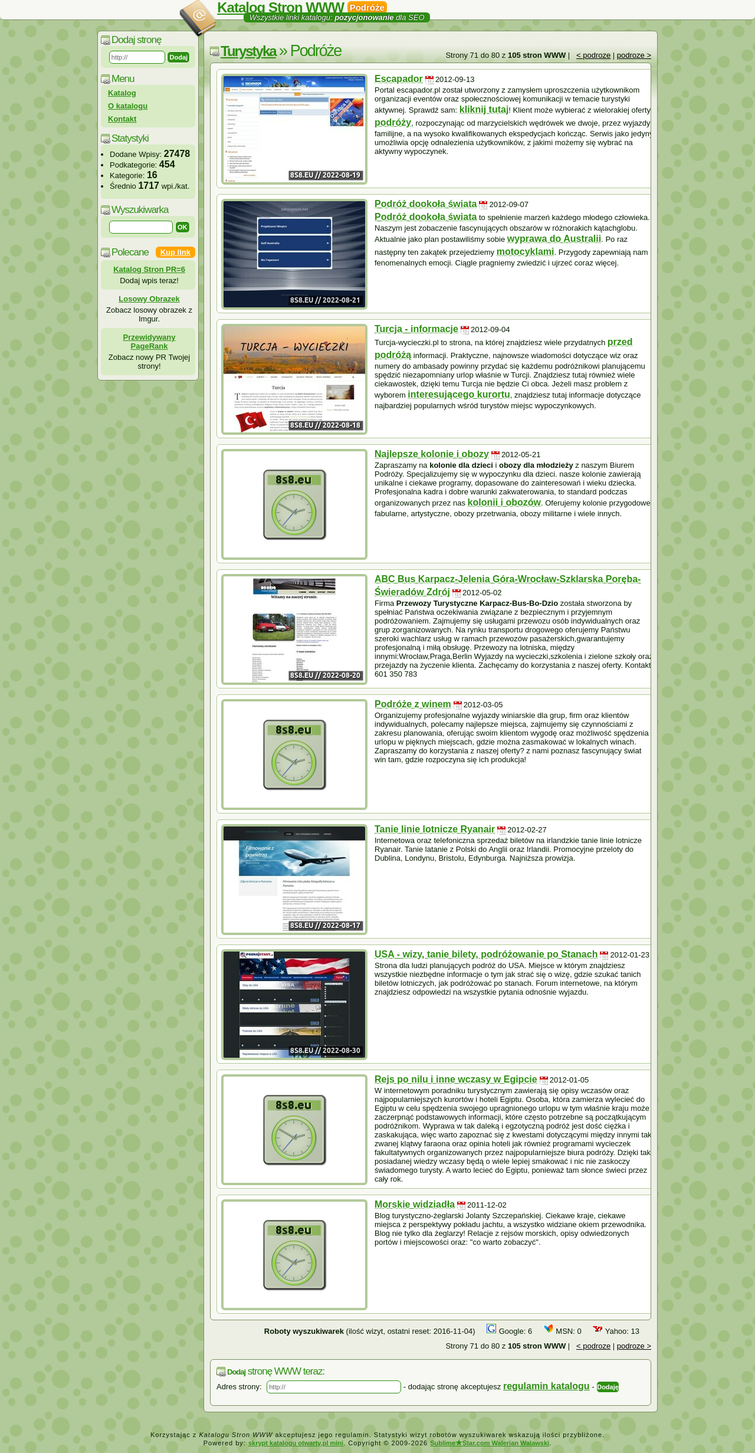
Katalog (122, 92)
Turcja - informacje (416, 329)
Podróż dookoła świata (426, 204)
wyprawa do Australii (554, 239)
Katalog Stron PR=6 (149, 269)
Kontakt (122, 118)
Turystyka (248, 51)
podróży (393, 122)
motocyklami (525, 252)
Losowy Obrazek (149, 298)
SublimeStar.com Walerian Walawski (489, 1443)
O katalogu (127, 105)
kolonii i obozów (504, 502)
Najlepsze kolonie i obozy (432, 454)
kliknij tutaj (484, 109)
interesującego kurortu (459, 394)
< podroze (593, 55)
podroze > (634, 55)
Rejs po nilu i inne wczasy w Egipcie (456, 1079)
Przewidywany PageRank (149, 341)
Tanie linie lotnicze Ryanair (435, 829)
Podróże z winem (413, 704)
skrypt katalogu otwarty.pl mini (295, 1443)
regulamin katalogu (546, 1386)
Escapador (399, 79)
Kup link (175, 252)
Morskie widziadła (415, 1204)
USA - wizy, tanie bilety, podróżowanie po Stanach (486, 954)
